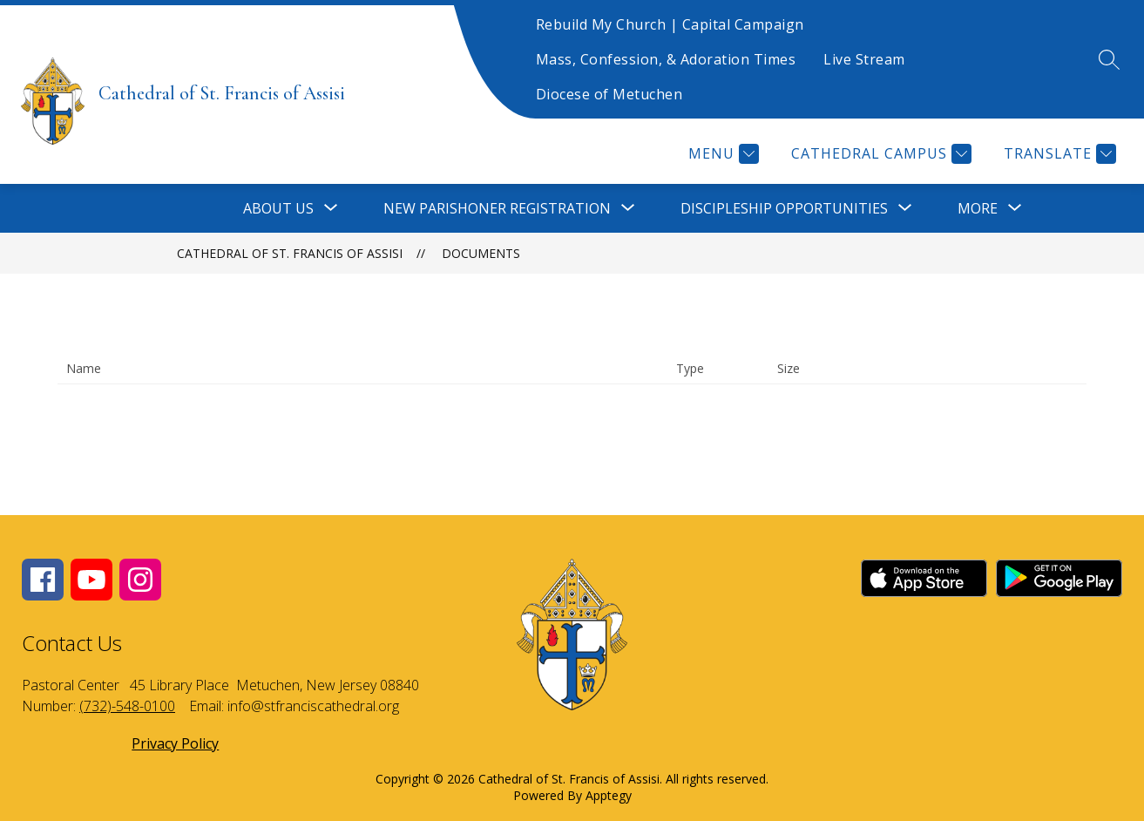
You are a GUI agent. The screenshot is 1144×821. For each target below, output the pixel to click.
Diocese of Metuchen (609, 94)
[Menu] (721, 154)
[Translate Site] (1057, 154)
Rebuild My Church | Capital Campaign (670, 24)
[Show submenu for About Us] (278, 208)
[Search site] (1109, 59)
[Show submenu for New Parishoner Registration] (497, 208)
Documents (481, 253)
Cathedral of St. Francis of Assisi (290, 253)
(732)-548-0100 (127, 706)
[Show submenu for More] (978, 208)
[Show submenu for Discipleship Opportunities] (784, 208)
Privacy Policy (175, 743)
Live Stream (864, 59)
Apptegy (609, 795)
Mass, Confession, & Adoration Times (666, 59)
